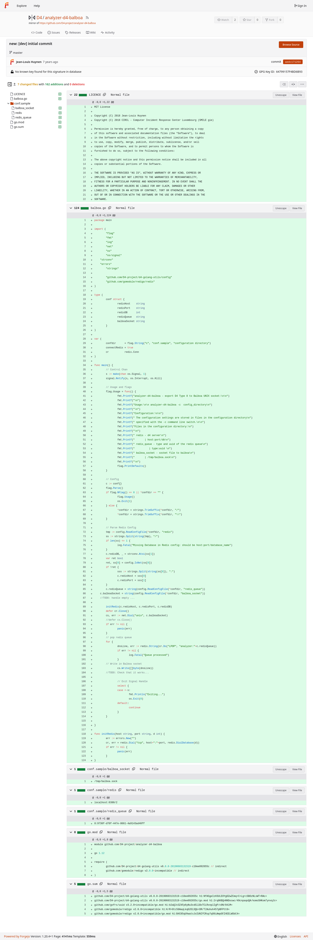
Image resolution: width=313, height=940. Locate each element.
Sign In (300, 6)
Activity (107, 32)
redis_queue (23, 117)
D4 (39, 18)
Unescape (280, 95)
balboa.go (20, 98)
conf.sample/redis (101, 790)
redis (18, 113)
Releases (73, 32)
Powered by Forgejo (17, 936)
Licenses (295, 936)
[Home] (7, 5)
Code (36, 32)
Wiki (91, 32)
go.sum (19, 127)
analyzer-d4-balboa (64, 18)
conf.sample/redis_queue (107, 811)
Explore (22, 6)
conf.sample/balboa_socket (108, 769)
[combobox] (284, 84)
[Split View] (293, 84)
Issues (54, 32)
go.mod (19, 122)
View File (297, 95)
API (306, 936)
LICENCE (19, 94)
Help (37, 6)
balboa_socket (24, 108)
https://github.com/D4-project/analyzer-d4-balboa (68, 23)
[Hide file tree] (10, 84)
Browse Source (291, 44)
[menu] (302, 84)
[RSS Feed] (87, 17)
